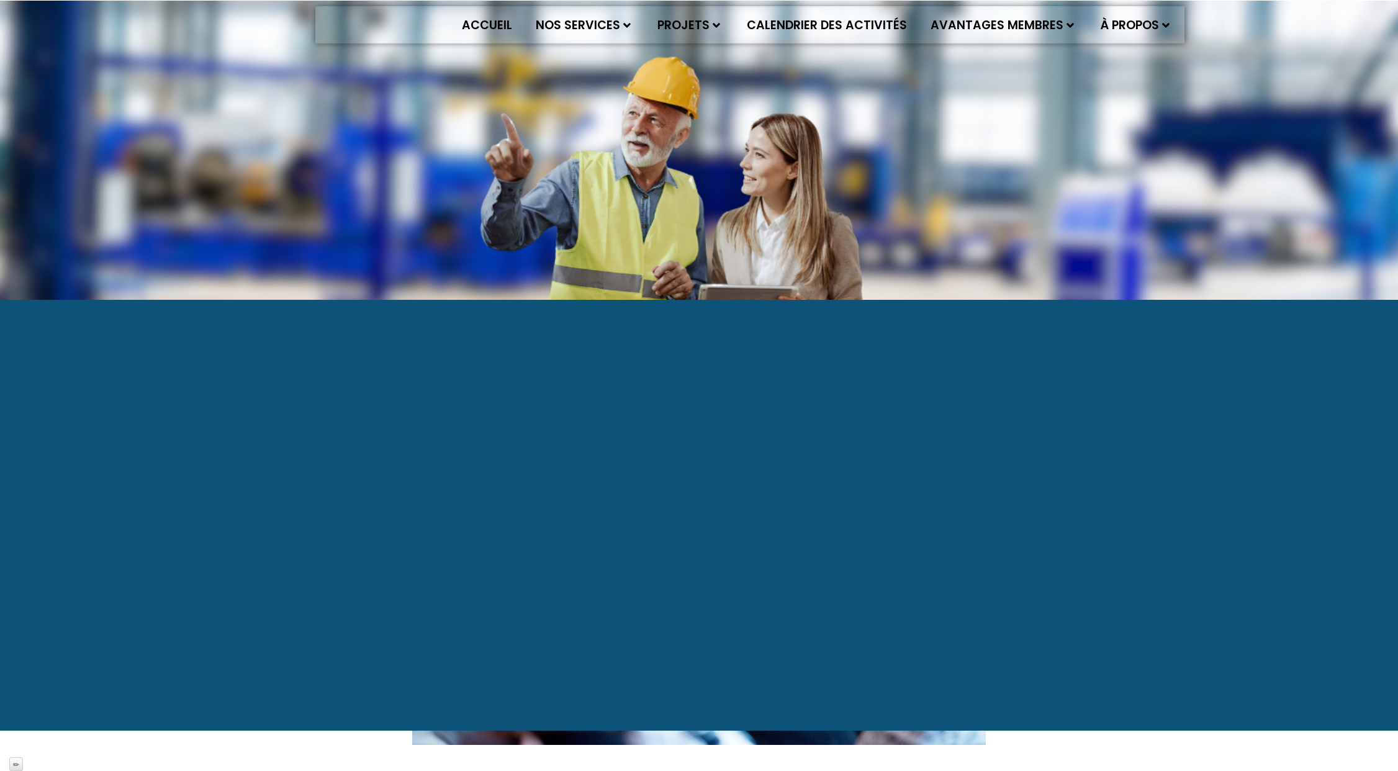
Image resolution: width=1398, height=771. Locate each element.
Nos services (583, 25)
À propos (1135, 25)
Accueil (487, 25)
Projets (688, 25)
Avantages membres (1002, 25)
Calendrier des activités (827, 25)
